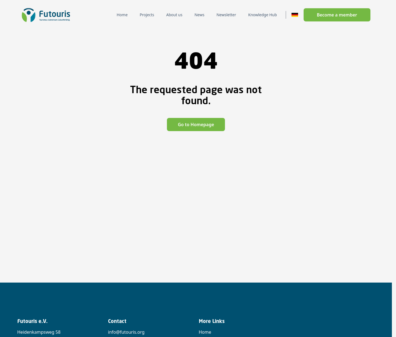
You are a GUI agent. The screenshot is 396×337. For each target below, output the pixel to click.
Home (205, 332)
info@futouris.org (126, 332)
